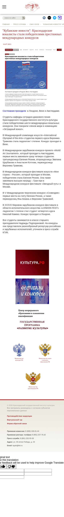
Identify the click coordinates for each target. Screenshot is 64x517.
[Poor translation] (11, 466)
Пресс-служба (19, 24)
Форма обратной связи (17, 423)
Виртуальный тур (14, 420)
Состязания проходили (14, 111)
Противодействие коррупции (19, 416)
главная (6, 24)
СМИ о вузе (34, 24)
